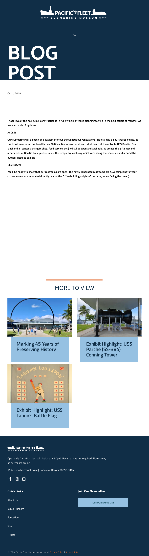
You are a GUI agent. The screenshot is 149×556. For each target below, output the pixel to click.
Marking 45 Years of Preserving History (38, 347)
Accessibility (72, 552)
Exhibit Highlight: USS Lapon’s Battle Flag (40, 413)
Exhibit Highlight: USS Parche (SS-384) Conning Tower (109, 349)
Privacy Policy (57, 552)
